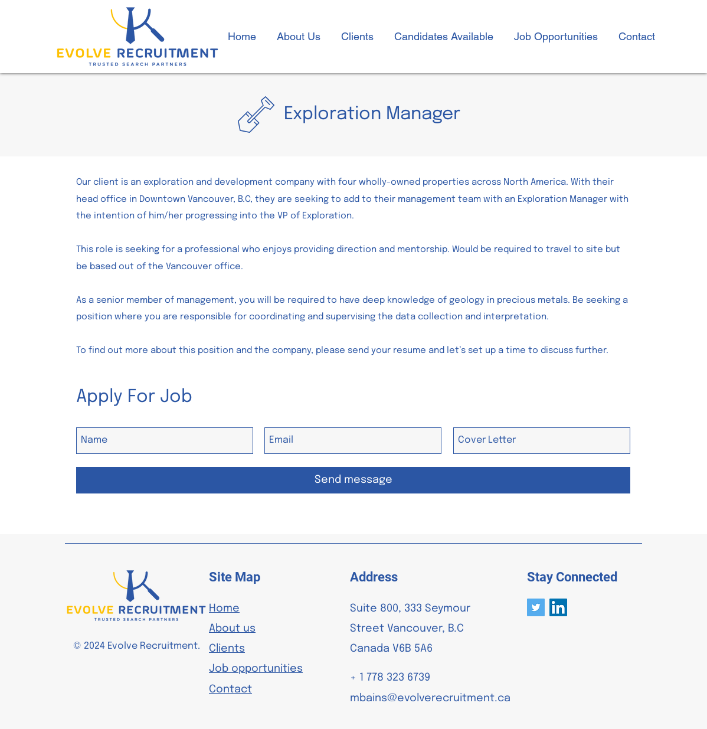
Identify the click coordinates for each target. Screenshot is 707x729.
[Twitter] (536, 607)
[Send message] (353, 480)
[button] (443, 36)
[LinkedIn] (558, 607)
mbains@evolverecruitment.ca (430, 698)
